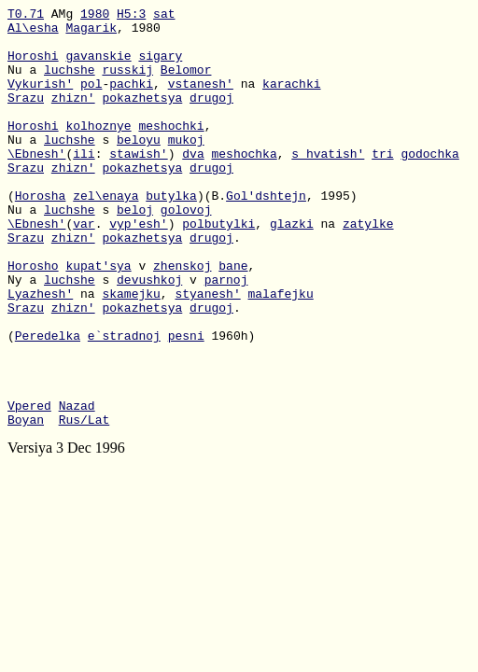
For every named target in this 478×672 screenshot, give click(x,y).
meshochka (243, 183)
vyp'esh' (138, 267)
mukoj (186, 167)
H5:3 (131, 15)
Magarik (91, 32)
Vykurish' (40, 99)
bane (232, 318)
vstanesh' (200, 99)
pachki (131, 99)
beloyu (139, 167)
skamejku (131, 351)
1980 (94, 15)
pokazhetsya (142, 116)
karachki (291, 99)
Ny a (25, 335)
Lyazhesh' (40, 351)
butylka (171, 234)
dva (193, 183)
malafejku (280, 351)
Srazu (25, 116)
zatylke (368, 267)
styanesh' (207, 351)
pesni (186, 402)
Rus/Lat (84, 503)
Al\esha (33, 32)
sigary (160, 66)
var (83, 267)
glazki (292, 267)
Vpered (29, 486)
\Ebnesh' (36, 183)
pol (91, 99)
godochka (429, 183)
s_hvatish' (327, 183)
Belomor (186, 83)
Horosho (33, 318)
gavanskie (98, 66)
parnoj (226, 335)
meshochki (171, 150)
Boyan (25, 503)
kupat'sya (98, 318)
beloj (135, 251)
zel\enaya (105, 234)
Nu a (25, 83)
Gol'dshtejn (266, 234)
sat (164, 15)
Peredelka (47, 402)
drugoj (211, 116)
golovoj (186, 251)
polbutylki (218, 267)
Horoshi (33, 66)
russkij (127, 83)
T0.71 (25, 15)
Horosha (40, 234)
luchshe (69, 83)
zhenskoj (182, 318)
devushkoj (149, 335)
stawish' (138, 183)
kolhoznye (98, 150)
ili (83, 183)
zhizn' (73, 116)
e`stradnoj (124, 402)
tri (382, 183)
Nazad (77, 486)
